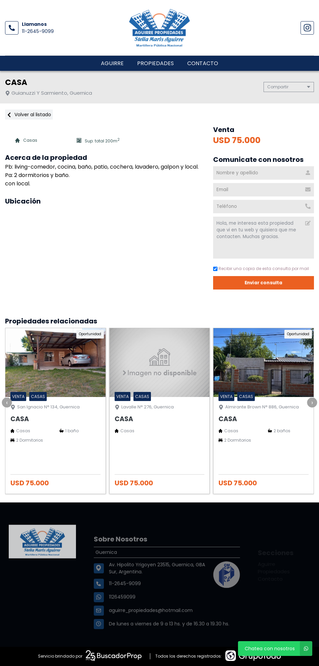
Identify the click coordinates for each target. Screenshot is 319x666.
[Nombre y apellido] (263, 173)
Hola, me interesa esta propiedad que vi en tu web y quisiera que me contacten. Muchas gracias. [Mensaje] (263, 238)
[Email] (263, 189)
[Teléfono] (263, 206)
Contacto (202, 63)
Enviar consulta (264, 282)
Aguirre (112, 63)
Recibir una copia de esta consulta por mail (261, 268)
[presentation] (7, 402)
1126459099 (122, 612)
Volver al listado (29, 114)
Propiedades (155, 63)
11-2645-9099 (38, 31)
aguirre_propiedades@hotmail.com (151, 625)
